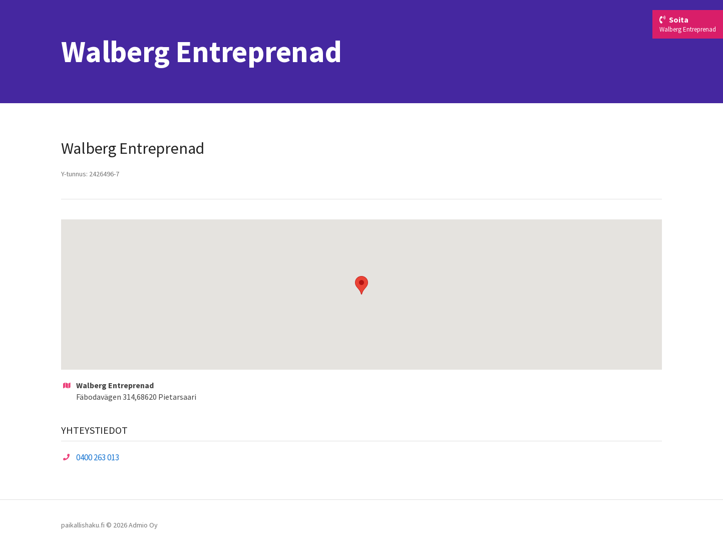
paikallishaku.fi (83, 524)
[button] (361, 285)
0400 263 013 (97, 457)
